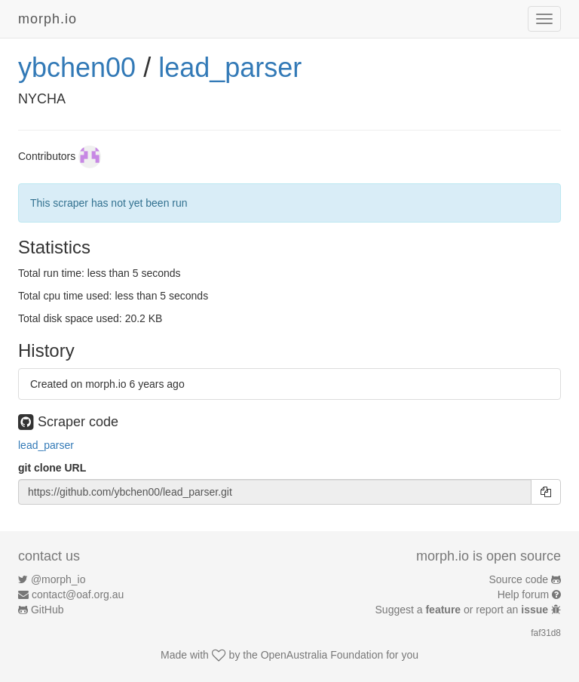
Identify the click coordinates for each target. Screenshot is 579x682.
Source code (519, 579)
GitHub (47, 610)
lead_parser (230, 67)
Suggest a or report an (463, 610)
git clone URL (52, 468)
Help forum (523, 594)
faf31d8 (546, 633)
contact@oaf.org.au (78, 594)
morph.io (47, 18)
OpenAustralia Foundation (322, 655)
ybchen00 (77, 67)
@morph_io (58, 579)
